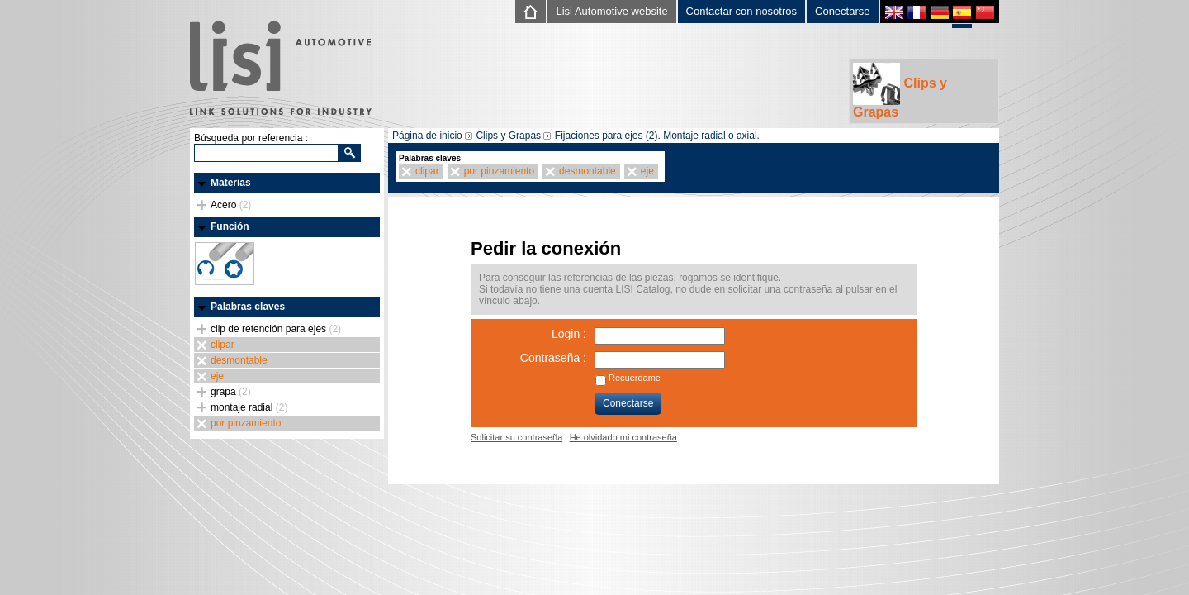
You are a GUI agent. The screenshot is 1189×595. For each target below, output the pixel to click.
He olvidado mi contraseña (623, 437)
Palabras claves (248, 306)
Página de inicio (427, 135)
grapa (231, 391)
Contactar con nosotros (741, 11)
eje (217, 376)
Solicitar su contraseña (516, 437)
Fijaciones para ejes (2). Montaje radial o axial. (657, 135)
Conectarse (842, 11)
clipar (222, 344)
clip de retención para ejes (276, 329)
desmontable (239, 360)
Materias (231, 182)
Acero (231, 205)
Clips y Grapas (900, 91)
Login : (569, 333)
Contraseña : (553, 357)
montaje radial (249, 407)
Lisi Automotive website (611, 11)
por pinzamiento (246, 423)
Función (230, 226)
